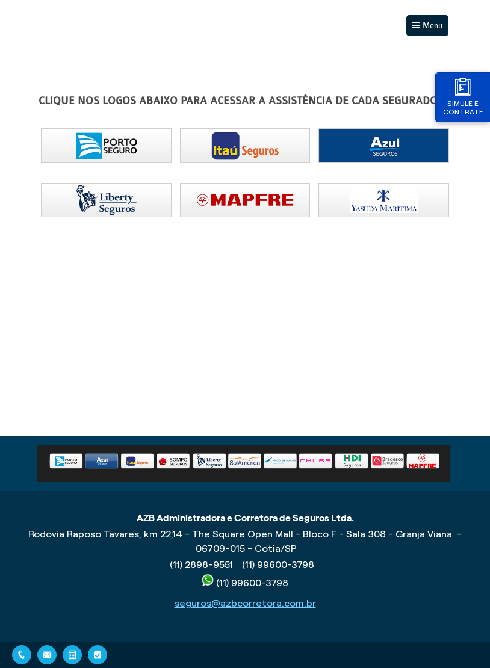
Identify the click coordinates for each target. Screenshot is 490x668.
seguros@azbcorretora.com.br (245, 603)
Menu (432, 25)
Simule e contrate (463, 97)
